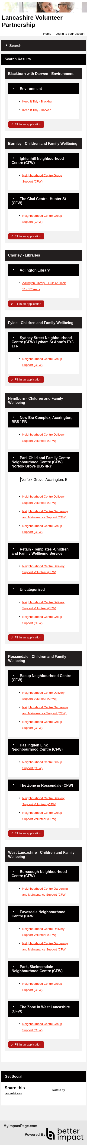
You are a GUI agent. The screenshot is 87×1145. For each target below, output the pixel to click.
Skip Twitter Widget (38, 1090)
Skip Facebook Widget (20, 1097)
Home (47, 33)
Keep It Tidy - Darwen (36, 109)
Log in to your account (70, 33)
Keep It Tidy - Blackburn (38, 101)
